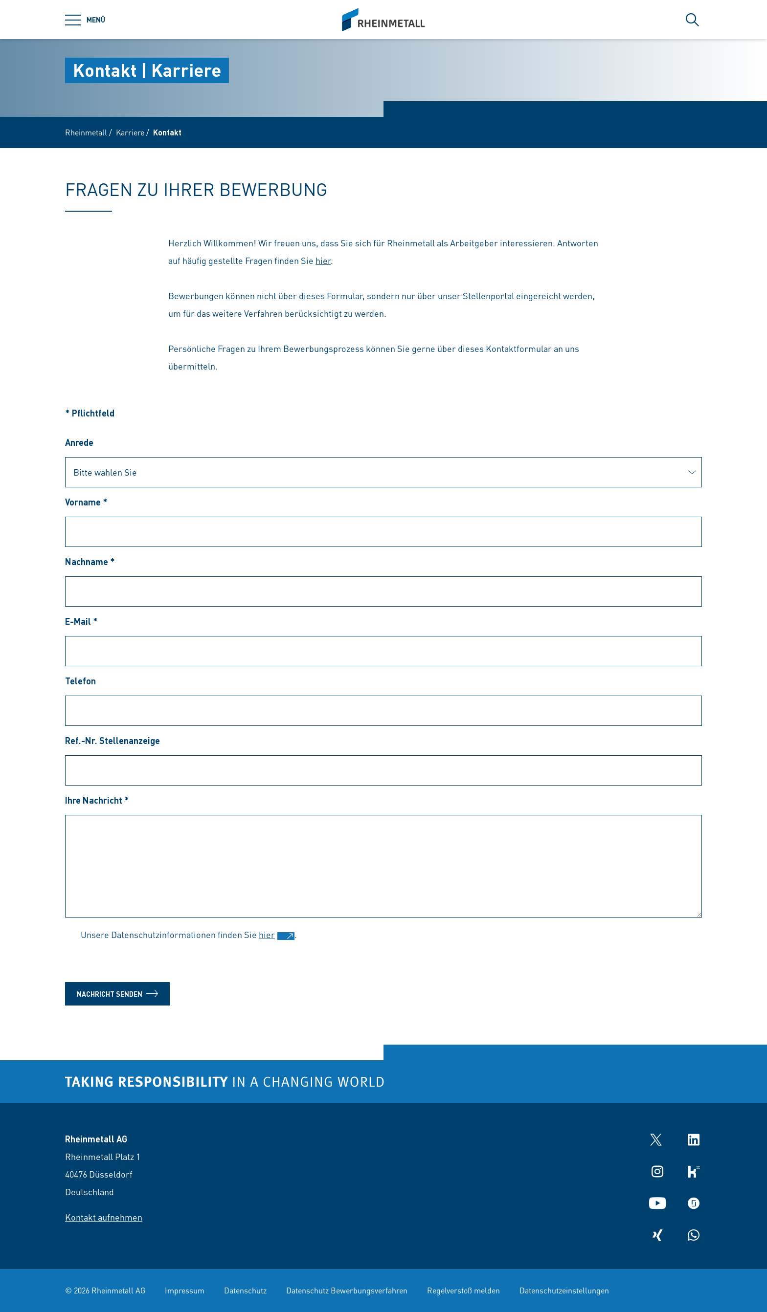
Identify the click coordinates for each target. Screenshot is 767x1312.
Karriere (130, 132)
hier (323, 260)
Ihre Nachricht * (97, 800)
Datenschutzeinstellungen (564, 1290)
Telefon (80, 680)
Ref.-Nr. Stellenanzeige (112, 740)
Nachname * (90, 561)
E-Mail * (81, 621)
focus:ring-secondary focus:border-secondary (383, 472)
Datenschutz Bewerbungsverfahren (346, 1290)
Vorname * (86, 501)
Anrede (79, 442)
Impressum (184, 1290)
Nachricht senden (117, 994)
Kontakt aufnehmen (103, 1217)
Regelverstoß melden (463, 1290)
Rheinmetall (86, 132)
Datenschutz (245, 1290)
